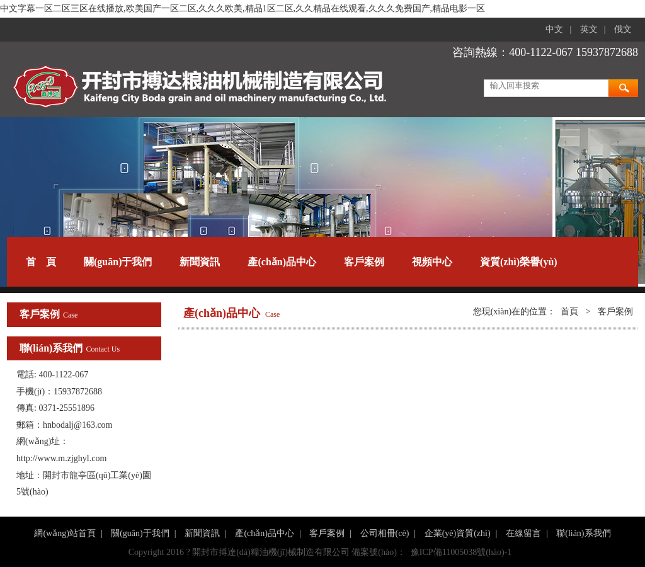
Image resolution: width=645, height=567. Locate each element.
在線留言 (523, 533)
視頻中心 (432, 261)
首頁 (569, 311)
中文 (554, 29)
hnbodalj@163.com (78, 425)
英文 (589, 29)
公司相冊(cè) (384, 533)
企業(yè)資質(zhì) (458, 533)
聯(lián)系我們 (583, 533)
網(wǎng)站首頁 (64, 533)
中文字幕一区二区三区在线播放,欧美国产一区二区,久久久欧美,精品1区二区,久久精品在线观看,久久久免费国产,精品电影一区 (242, 8)
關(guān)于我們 (118, 261)
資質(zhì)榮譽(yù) (518, 261)
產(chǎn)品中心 (282, 261)
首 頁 (41, 261)
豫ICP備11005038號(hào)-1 (461, 552)
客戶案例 (364, 261)
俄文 (623, 29)
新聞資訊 (200, 261)
